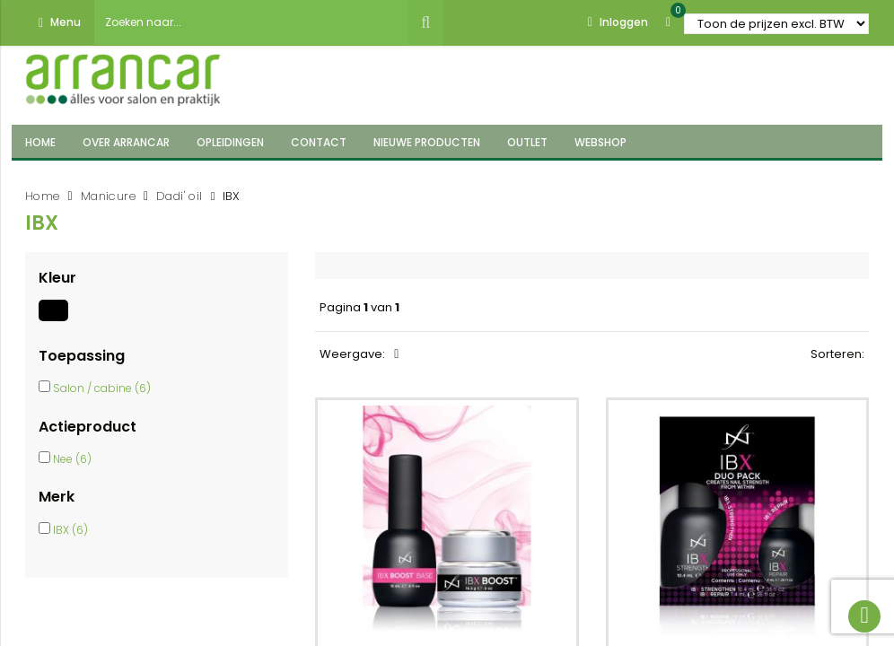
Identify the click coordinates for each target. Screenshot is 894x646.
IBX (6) (70, 529)
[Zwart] (56, 321)
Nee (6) (72, 459)
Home (42, 196)
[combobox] (251, 22)
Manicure (108, 196)
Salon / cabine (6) (102, 388)
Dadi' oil (179, 196)
